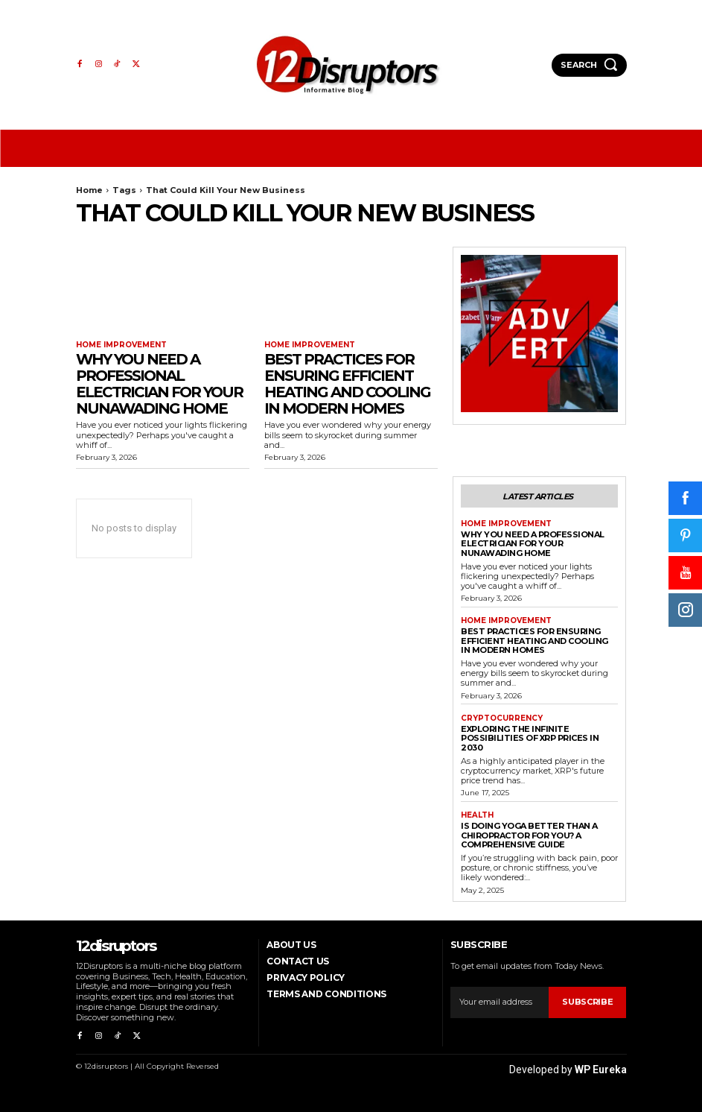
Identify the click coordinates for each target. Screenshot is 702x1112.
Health (477, 815)
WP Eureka (601, 1069)
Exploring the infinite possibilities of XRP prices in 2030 (530, 738)
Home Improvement (121, 345)
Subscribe (587, 1001)
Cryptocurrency (502, 718)
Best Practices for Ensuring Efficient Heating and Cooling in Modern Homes (347, 383)
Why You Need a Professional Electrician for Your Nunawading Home (159, 383)
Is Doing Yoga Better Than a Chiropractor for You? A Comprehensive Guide (529, 835)
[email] (499, 1001)
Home (89, 190)
